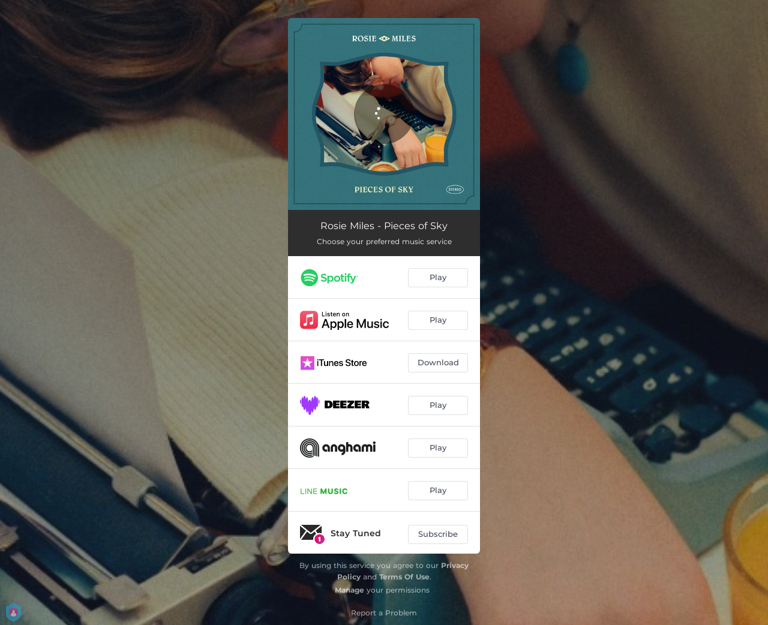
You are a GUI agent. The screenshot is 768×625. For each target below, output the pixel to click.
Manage (349, 589)
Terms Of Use (404, 576)
